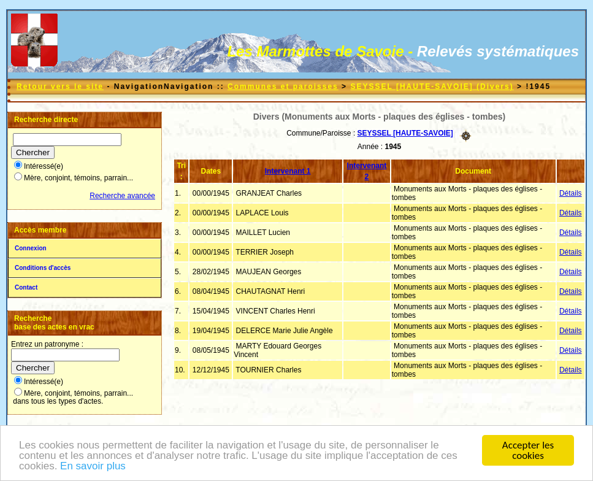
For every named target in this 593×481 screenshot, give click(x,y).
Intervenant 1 (288, 171)
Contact (26, 287)
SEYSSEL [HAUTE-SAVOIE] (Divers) (431, 86)
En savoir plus (93, 467)
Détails (570, 193)
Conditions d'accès (43, 267)
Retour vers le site (60, 86)
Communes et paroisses (283, 86)
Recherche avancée (122, 195)
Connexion (31, 248)
